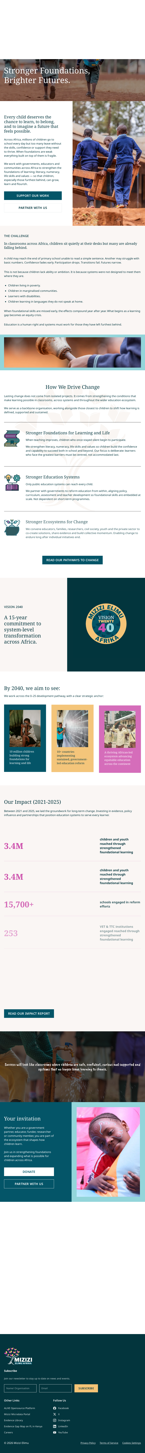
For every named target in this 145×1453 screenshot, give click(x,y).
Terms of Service (109, 1442)
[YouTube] (61, 1432)
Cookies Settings (131, 1442)
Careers (8, 1432)
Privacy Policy (88, 1442)
